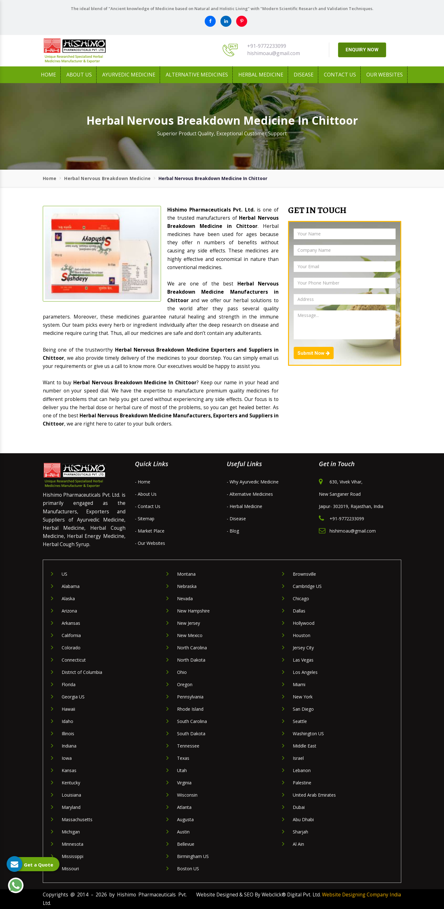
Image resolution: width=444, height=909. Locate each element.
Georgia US (73, 697)
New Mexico (190, 635)
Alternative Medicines (197, 74)
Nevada (185, 598)
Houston (301, 635)
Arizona (69, 611)
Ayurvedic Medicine (128, 74)
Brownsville (304, 574)
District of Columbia (82, 672)
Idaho (67, 721)
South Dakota (191, 734)
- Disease (236, 519)
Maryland (71, 807)
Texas (183, 758)
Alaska (68, 598)
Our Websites (384, 74)
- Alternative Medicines (250, 494)
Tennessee (188, 746)
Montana (186, 574)
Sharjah (300, 832)
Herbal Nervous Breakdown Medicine (107, 178)
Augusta (185, 819)
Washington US (308, 734)
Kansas (69, 770)
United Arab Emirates (314, 795)
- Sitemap (144, 519)
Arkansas (71, 623)
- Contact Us (147, 506)
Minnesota (72, 844)
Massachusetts (77, 819)
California (71, 635)
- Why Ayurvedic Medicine (253, 482)
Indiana (69, 746)
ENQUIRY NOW (362, 50)
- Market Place (149, 531)
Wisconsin (187, 795)
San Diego (303, 709)
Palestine (302, 783)
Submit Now (313, 353)
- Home (142, 482)
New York (303, 697)
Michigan (71, 832)
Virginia (184, 783)
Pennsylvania (190, 697)
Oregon (184, 684)
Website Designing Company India (361, 894)
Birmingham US (193, 856)
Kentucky (71, 783)
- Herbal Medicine (244, 506)
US (64, 574)
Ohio (182, 672)
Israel (298, 758)
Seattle (300, 721)
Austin (183, 832)
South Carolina (192, 721)
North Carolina (192, 648)
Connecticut (74, 660)
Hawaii (68, 709)
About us (79, 74)
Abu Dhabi (303, 819)
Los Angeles (305, 672)
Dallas (299, 611)
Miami (299, 684)
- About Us (146, 494)
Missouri (70, 869)
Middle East (304, 746)
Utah (182, 770)
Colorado (71, 648)
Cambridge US (307, 586)
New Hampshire (193, 611)
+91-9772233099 (266, 45)
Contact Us (340, 74)
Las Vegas (303, 660)
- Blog (233, 531)
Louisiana (71, 795)
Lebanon (302, 770)
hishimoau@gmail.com (273, 53)
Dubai (299, 807)
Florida (68, 684)
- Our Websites (150, 543)
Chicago (301, 598)
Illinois (68, 734)
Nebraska (187, 586)
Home (48, 74)
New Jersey (188, 623)
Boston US (188, 869)
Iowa (67, 758)
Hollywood (303, 623)
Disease (304, 74)
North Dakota (191, 660)
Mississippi (72, 856)
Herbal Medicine (260, 74)
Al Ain (298, 844)
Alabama (71, 586)
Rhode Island (190, 709)
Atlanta (184, 807)
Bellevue (185, 844)
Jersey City (303, 648)
